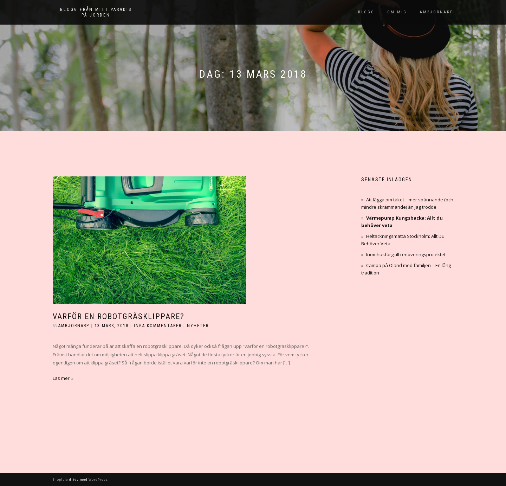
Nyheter (198, 325)
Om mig (397, 12)
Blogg (366, 12)
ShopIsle (61, 479)
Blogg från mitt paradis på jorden (96, 12)
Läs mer (61, 378)
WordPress (97, 479)
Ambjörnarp (436, 12)
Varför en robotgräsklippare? (118, 316)
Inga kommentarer (158, 325)
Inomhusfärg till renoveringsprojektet (406, 254)
